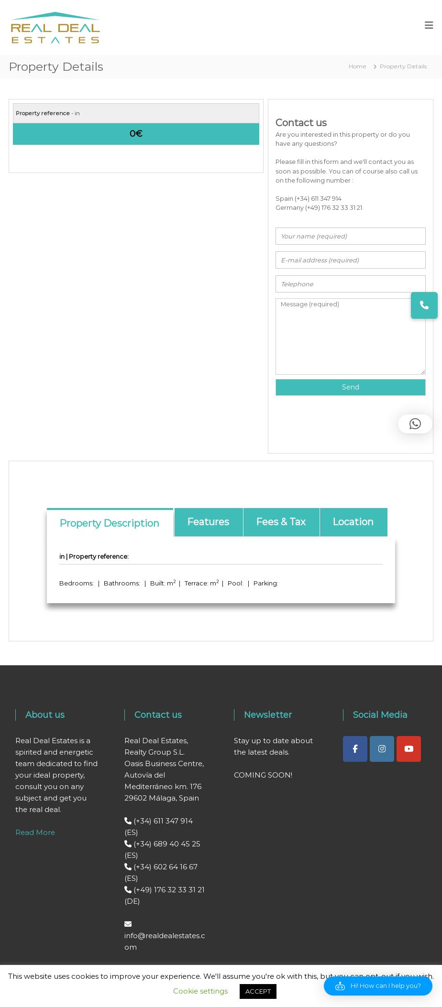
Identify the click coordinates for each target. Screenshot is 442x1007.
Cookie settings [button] (200, 991)
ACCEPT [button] (258, 991)
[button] (378, 986)
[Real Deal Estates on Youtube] (409, 749)
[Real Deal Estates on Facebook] (355, 749)
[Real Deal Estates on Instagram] (382, 749)
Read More (35, 832)
